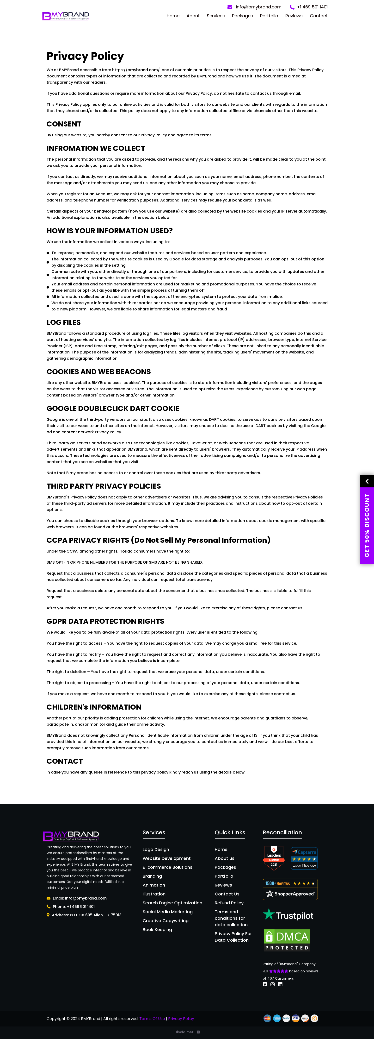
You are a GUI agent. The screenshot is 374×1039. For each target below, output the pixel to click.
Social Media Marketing (168, 912)
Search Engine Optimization (172, 903)
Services (216, 16)
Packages (242, 16)
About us (224, 858)
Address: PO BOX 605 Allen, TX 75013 (84, 915)
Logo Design (156, 849)
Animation (154, 885)
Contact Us (227, 894)
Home (173, 16)
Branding (152, 876)
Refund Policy (229, 903)
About (193, 16)
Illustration (154, 894)
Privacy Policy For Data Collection (233, 937)
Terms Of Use (152, 1018)
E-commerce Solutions (167, 867)
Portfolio (269, 16)
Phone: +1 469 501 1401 (71, 907)
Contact (319, 16)
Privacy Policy (181, 1018)
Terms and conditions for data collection (231, 918)
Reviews (294, 16)
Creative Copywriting (166, 921)
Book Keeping (157, 929)
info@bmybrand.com (254, 7)
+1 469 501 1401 (309, 7)
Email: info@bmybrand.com (77, 898)
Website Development (167, 858)
